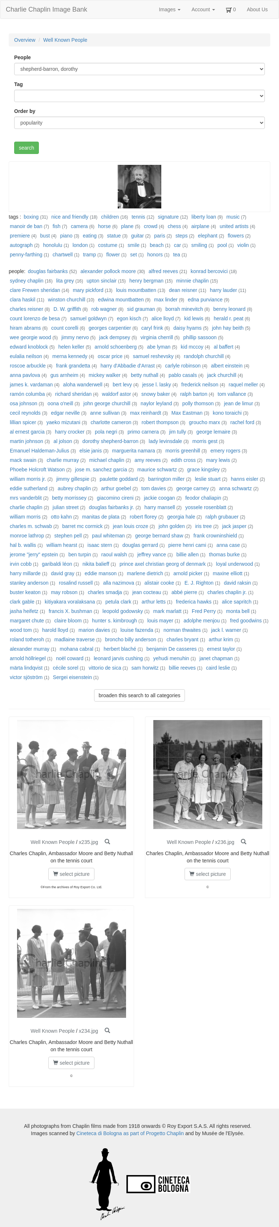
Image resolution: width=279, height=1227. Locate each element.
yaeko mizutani (63, 422)
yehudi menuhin (171, 658)
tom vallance (232, 394)
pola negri (106, 432)
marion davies (94, 630)
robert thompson (160, 422)
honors (155, 254)
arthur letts (154, 602)
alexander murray (29, 649)
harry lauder (223, 290)
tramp (89, 254)
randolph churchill (204, 356)
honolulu (52, 245)
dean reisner (183, 290)
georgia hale (181, 517)
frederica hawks (193, 602)
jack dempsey (114, 337)
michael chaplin (107, 460)
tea (176, 254)
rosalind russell (76, 583)
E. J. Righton (199, 583)
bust (45, 236)
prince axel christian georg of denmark (163, 564)
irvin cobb (21, 564)
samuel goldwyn (88, 318)
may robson (64, 592)
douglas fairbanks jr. (111, 507)
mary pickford (88, 290)
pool (222, 245)
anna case (228, 545)
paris (159, 236)
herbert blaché (120, 649)
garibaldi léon (57, 564)
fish (57, 226)
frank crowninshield (215, 536)
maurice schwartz (157, 469)
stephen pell (68, 536)
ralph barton (193, 394)
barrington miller (166, 479)
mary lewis (218, 460)
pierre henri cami (187, 545)
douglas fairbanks (48, 271)
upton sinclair (102, 281)
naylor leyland (156, 403)
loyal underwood (234, 564)
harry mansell (160, 507)
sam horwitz (145, 668)
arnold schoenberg (115, 347)
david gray (62, 573)
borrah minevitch (184, 309)
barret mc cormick (82, 526)
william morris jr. (28, 479)
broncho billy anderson (130, 639)
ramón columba (27, 394)
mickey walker (105, 375)
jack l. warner (226, 630)
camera (79, 226)
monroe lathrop (27, 536)
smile (134, 245)
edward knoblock (29, 347)
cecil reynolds (25, 413)
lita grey (65, 281)
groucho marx (204, 422)
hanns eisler (245, 479)
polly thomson (198, 403)
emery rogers (225, 451)
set (133, 254)
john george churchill (107, 403)
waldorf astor (116, 394)
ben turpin (79, 554)
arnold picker (187, 573)
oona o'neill (60, 403)
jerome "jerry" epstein (34, 554)
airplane (200, 226)
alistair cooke (159, 583)
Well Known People (65, 40)
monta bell (238, 611)
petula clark (118, 602)
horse (104, 226)
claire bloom (68, 620)
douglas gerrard (140, 545)
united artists (234, 226)
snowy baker (155, 394)
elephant (208, 236)
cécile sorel (65, 668)
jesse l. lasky (156, 384)
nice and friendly (69, 217)
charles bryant (182, 639)
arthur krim (221, 639)
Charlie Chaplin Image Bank (46, 9)
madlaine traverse (74, 639)
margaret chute (27, 620)
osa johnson (23, 403)
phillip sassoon (200, 337)
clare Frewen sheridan (35, 290)
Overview (24, 40)
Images (170, 9)
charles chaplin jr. (227, 592)
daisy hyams (187, 328)
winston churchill (66, 299)
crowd (150, 226)
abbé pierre (184, 592)
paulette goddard (119, 479)
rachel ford (242, 422)
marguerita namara (133, 451)
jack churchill (221, 375)
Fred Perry (204, 611)
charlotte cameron (110, 422)
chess (174, 226)
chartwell (63, 254)
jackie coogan (159, 498)
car (177, 245)
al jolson (62, 441)
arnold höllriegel (28, 658)
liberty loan (203, 217)
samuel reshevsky (153, 356)
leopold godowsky (122, 611)
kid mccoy (192, 347)
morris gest (204, 441)
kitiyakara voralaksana (70, 602)
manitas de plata (101, 517)
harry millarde (25, 573)
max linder (166, 299)
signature (168, 217)
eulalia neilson (26, 356)
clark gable (22, 602)
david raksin (237, 583)
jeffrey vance (151, 554)
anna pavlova (25, 375)
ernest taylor (221, 649)
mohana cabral (76, 649)
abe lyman (159, 347)
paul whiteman (108, 536)
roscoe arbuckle (28, 366)
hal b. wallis (23, 545)
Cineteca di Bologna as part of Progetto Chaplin (130, 1133)
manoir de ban (26, 226)
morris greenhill (182, 451)
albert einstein (227, 366)
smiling (199, 245)
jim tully (177, 432)
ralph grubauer (222, 517)
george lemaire (213, 432)
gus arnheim (64, 375)
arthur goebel (116, 488)
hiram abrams (25, 328)
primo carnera (143, 432)
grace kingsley (203, 469)
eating (90, 236)
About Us (257, 9)
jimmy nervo (75, 337)
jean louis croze (130, 526)
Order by (24, 111)
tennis (138, 217)
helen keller (71, 347)
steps (181, 236)
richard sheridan (73, 394)
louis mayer (160, 620)
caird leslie (218, 668)
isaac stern (100, 545)
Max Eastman (187, 413)
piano (66, 236)
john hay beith (227, 328)
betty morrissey (69, 498)
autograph (21, 245)
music (233, 217)
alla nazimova (118, 583)
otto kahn (61, 517)
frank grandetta (73, 366)
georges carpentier (110, 328)
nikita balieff (95, 564)
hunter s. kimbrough (114, 620)
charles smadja (105, 592)
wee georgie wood (30, 337)
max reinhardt (145, 413)
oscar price (110, 356)
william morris (25, 517)
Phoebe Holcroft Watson (37, 469)
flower (113, 254)
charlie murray (62, 460)
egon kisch (129, 318)
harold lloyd (55, 630)
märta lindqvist (27, 668)
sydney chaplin (27, 281)
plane (127, 226)
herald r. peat (228, 318)
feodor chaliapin (203, 498)
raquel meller (243, 384)
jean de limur (238, 403)
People (22, 57)
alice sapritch (237, 602)
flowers (236, 236)
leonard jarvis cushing (118, 658)
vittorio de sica (105, 668)
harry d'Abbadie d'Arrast (128, 366)
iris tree (203, 526)
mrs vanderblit (26, 498)
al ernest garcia (27, 432)
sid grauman (141, 309)
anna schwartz (235, 488)
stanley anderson (29, 583)
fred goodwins (246, 620)
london (80, 245)
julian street (66, 507)
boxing (31, 217)
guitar (137, 236)
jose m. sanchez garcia (101, 469)
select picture (71, 874)
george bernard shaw (159, 536)
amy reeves (147, 460)
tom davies (153, 488)
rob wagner (104, 309)
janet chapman (216, 658)
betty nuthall (144, 375)
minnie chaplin (192, 281)
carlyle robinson (183, 366)
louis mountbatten (136, 290)
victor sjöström (26, 677)
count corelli (64, 328)
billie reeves (182, 668)
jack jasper (234, 526)
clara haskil (22, 299)
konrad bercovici (209, 271)
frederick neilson (199, 384)
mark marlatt (167, 611)
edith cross (183, 460)
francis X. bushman (70, 611)
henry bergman (146, 281)
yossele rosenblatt (205, 507)
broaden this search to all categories (140, 695)
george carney (192, 488)
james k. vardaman (31, 384)
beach (156, 245)
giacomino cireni (115, 498)
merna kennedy (70, 356)
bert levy (122, 384)
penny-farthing (26, 254)
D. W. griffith (67, 309)
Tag (18, 84)
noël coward (70, 658)
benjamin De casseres (171, 649)
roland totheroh (27, 639)
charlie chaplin (26, 507)
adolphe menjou (201, 620)
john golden (171, 526)
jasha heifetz (24, 611)
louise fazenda (136, 630)
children (110, 217)
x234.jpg (88, 1031)
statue (114, 236)
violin (243, 245)
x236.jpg (224, 842)
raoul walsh (114, 554)
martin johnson (26, 441)
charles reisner (26, 309)
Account (203, 9)
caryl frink (152, 328)
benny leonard (229, 309)
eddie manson (101, 573)
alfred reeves (163, 271)
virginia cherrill (157, 337)
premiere (20, 236)
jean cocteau (146, 592)
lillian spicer (23, 422)
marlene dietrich (145, 573)
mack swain (23, 460)
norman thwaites (182, 630)
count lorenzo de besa (35, 318)
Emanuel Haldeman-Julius (39, 451)
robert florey (143, 517)
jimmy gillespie (72, 479)
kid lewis (193, 318)
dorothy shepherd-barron (110, 441)
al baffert (223, 347)
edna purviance (205, 299)
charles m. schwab (31, 526)
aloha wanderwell (82, 384)
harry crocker (70, 432)
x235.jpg (88, 842)
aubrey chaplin (74, 488)
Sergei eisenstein (72, 677)
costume (107, 245)
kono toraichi (227, 413)
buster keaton (25, 592)
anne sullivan (105, 413)
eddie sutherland (29, 488)
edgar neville (65, 413)
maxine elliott (228, 573)
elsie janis (91, 451)
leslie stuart (208, 479)
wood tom (21, 630)
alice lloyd (162, 318)
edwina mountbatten (121, 299)
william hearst (61, 545)
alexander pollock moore (108, 271)
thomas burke (224, 554)
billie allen (187, 554)
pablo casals (183, 375)
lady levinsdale (165, 441)
